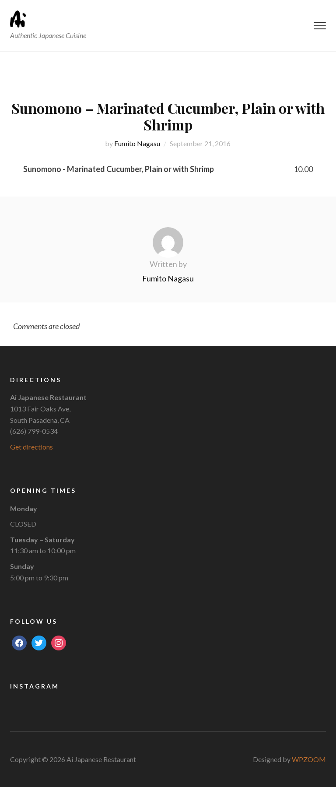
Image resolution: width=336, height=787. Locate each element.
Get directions (31, 447)
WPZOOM (309, 759)
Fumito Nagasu (137, 143)
